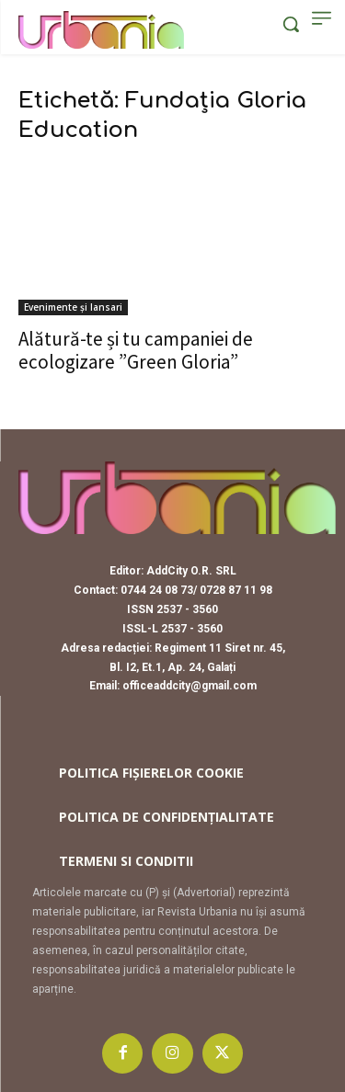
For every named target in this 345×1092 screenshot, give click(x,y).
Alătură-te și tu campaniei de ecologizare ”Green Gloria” (135, 350)
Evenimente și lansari (73, 307)
